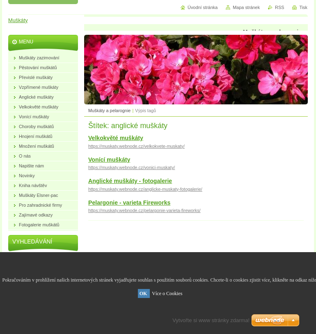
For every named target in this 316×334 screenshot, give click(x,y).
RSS (279, 7)
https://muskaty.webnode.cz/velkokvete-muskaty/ (136, 146)
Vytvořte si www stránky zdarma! (211, 320)
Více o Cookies (167, 293)
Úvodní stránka (203, 7)
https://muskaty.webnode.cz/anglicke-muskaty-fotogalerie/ (145, 189)
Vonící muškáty (109, 159)
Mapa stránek (246, 7)
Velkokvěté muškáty (115, 138)
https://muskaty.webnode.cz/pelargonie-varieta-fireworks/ (144, 210)
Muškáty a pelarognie (109, 110)
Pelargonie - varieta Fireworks (129, 202)
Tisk (303, 7)
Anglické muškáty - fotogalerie (130, 181)
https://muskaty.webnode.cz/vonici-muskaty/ (131, 167)
